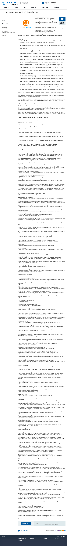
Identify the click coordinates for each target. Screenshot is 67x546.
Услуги (17, 7)
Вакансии (32, 538)
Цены (25, 7)
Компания (7, 7)
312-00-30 (50, 3)
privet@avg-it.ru (59, 538)
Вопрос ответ (5, 23)
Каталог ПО (34, 7)
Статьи (3, 20)
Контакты (56, 7)
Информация (45, 7)
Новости (4, 17)
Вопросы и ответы (22, 538)
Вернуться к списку (23, 531)
